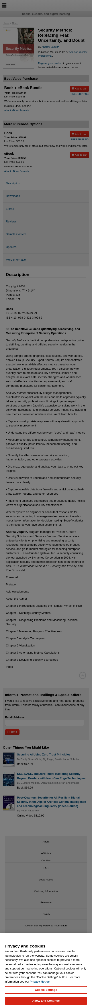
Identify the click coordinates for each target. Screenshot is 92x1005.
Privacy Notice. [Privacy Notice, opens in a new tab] (40, 984)
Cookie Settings (46, 992)
